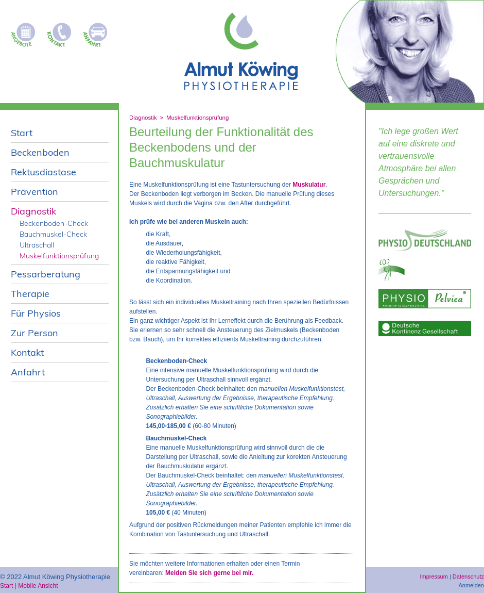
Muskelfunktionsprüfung (197, 117)
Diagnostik (143, 117)
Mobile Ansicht (38, 585)
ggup (424, 270)
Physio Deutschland (424, 240)
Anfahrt (97, 32)
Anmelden (471, 585)
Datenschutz (468, 576)
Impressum (433, 576)
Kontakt (61, 32)
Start (6, 585)
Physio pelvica (424, 298)
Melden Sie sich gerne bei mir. (209, 572)
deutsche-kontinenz (424, 328)
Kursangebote (25, 32)
